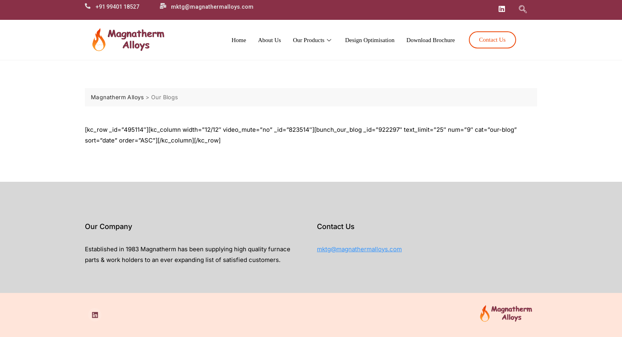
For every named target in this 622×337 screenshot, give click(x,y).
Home (239, 40)
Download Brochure (431, 40)
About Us (269, 40)
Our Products (313, 40)
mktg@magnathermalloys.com (359, 249)
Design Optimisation (370, 40)
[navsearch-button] (523, 10)
